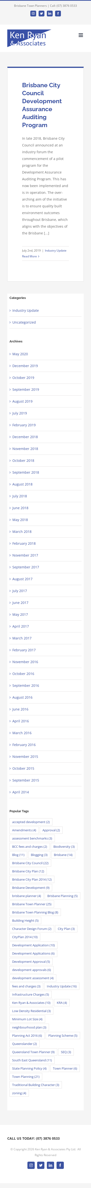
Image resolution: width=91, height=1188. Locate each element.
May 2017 (20, 614)
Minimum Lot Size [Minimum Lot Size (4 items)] (27, 1019)
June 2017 (20, 602)
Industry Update (55, 250)
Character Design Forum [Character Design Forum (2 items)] (31, 929)
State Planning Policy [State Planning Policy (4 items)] (29, 1068)
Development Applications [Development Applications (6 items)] (33, 953)
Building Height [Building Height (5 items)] (25, 920)
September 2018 (25, 472)
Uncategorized (24, 322)
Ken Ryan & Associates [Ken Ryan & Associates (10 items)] (31, 1002)
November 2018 (25, 448)
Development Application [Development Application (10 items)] (33, 945)
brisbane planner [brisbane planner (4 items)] (26, 896)
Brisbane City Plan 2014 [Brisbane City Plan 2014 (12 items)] (32, 879)
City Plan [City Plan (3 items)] (66, 929)
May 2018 (20, 519)
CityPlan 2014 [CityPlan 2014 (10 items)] (25, 937)
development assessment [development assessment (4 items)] (33, 978)
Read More (29, 256)
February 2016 (24, 744)
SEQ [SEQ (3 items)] (66, 1052)
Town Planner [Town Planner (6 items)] (65, 1068)
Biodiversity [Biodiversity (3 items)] (64, 846)
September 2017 (25, 567)
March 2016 (22, 733)
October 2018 (23, 460)
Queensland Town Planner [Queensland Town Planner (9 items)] (33, 1052)
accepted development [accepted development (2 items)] (31, 822)
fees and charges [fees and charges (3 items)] (26, 986)
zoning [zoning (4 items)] (19, 1093)
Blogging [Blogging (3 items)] (39, 855)
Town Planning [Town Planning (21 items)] (26, 1076)
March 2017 (22, 638)
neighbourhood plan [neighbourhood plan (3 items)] (29, 1027)
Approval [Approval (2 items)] (51, 830)
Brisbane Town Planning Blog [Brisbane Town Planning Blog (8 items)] (35, 912)
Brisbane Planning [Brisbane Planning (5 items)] (62, 896)
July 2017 (19, 590)
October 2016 (23, 673)
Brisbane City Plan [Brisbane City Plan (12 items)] (28, 871)
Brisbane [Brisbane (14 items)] (63, 855)
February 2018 (24, 543)
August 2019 (22, 401)
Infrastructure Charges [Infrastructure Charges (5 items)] (30, 994)
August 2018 (22, 484)
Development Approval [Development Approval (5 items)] (31, 961)
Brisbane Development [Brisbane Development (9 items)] (31, 887)
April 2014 (20, 792)
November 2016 (25, 661)
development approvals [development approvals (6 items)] (31, 970)
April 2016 (20, 721)
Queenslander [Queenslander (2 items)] (24, 1044)
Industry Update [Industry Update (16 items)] (62, 986)
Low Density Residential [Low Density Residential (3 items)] (31, 1011)
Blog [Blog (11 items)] (18, 855)
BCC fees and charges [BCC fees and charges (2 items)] (29, 846)
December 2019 (25, 365)
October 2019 (23, 377)
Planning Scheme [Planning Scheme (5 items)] (62, 1035)
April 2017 (20, 626)
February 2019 (24, 425)
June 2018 (20, 508)
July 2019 (19, 413)
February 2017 (24, 650)
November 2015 (25, 756)
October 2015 (23, 768)
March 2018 (22, 531)
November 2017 (25, 555)
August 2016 (22, 697)
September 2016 (25, 685)
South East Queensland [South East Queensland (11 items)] (32, 1060)
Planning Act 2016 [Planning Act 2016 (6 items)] (27, 1035)
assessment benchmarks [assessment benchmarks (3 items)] (32, 838)
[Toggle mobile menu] (81, 35)
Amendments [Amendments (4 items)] (24, 830)
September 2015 (25, 780)
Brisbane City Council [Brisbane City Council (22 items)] (30, 863)
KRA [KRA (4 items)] (62, 1002)
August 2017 (22, 579)
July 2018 (19, 496)
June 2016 (20, 709)
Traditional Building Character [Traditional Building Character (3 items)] (35, 1085)
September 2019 (25, 389)
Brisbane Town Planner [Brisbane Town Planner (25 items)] (31, 904)
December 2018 (25, 437)
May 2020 (20, 354)
